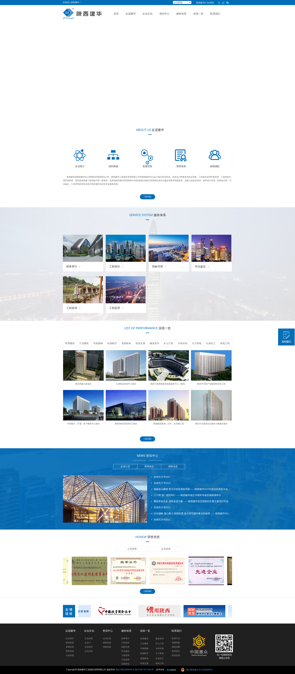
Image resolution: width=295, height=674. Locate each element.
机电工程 (225, 343)
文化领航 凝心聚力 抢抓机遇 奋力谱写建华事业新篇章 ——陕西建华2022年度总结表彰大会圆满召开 (193, 514)
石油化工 (210, 343)
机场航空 (112, 343)
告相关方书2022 (162, 521)
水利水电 (182, 343)
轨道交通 (140, 343)
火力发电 (196, 343)
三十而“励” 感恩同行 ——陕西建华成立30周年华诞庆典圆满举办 (187, 496)
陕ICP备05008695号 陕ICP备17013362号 (135, 669)
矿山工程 (168, 343)
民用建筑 (70, 343)
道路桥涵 (126, 343)
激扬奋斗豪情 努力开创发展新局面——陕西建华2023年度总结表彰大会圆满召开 (193, 490)
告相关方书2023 (162, 508)
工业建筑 (84, 343)
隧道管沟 (154, 343)
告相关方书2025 (162, 478)
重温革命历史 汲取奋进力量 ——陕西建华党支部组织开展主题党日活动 (191, 502)
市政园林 (98, 343)
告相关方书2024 (162, 484)
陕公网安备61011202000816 (199, 669)
